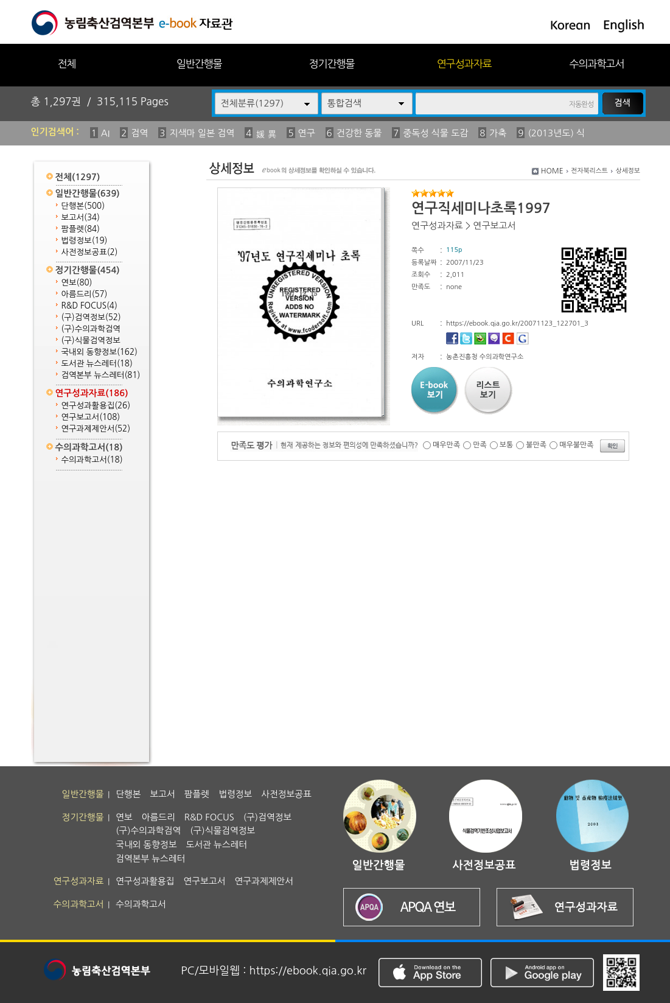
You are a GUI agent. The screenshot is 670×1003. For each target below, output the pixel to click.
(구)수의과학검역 (90, 329)
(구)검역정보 (91, 317)
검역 (139, 133)
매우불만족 (576, 445)
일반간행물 (199, 63)
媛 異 (266, 134)
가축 (497, 133)
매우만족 (446, 445)
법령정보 (84, 241)
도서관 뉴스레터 (97, 364)
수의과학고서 (597, 63)
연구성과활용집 (96, 406)
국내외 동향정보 (99, 352)
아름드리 (84, 294)
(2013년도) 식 (556, 133)
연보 (76, 283)
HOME (552, 171)
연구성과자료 (464, 63)
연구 (306, 133)
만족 (480, 445)
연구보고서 (90, 417)
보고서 (80, 218)
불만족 (536, 445)
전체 (66, 63)
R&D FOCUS (89, 306)
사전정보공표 (89, 252)
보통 (507, 445)
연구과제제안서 (96, 429)
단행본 (83, 206)
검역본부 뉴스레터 (101, 375)
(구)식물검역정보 (90, 340)
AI (105, 133)
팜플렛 (80, 229)
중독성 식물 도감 (435, 133)
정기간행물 (332, 63)
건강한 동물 (359, 133)
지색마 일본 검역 (201, 133)
